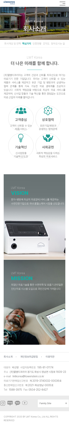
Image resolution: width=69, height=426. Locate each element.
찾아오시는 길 (58, 43)
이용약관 (50, 356)
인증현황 (37, 43)
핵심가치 (26, 43)
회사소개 (8, 356)
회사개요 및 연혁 (12, 43)
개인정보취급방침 (29, 356)
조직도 (46, 43)
